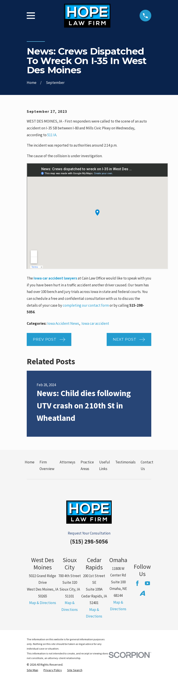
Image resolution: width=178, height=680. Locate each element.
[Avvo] (142, 593)
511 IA (51, 134)
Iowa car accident (95, 323)
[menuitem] (32, 670)
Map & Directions (42, 602)
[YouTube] (147, 583)
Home (29, 462)
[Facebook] (137, 583)
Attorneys (67, 462)
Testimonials (125, 462)
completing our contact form (86, 305)
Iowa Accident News (63, 323)
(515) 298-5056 (89, 541)
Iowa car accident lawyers (55, 278)
